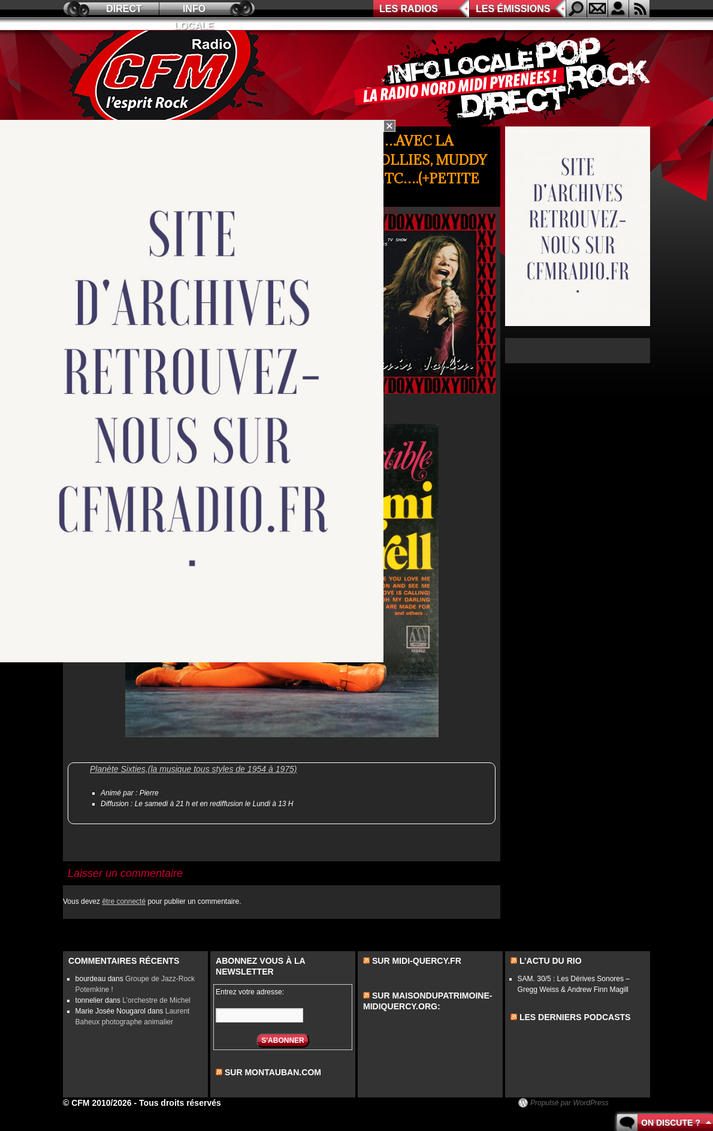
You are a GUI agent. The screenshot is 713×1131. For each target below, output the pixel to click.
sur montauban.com (273, 1072)
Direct (124, 9)
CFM (166, 78)
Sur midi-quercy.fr (416, 961)
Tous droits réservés (180, 1103)
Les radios (408, 9)
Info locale (194, 10)
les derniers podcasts (575, 1017)
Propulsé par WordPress (569, 1103)
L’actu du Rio (550, 961)
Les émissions (513, 9)
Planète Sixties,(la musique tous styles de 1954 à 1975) (193, 769)
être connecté (124, 901)
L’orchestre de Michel (156, 1000)
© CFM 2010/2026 (97, 1103)
